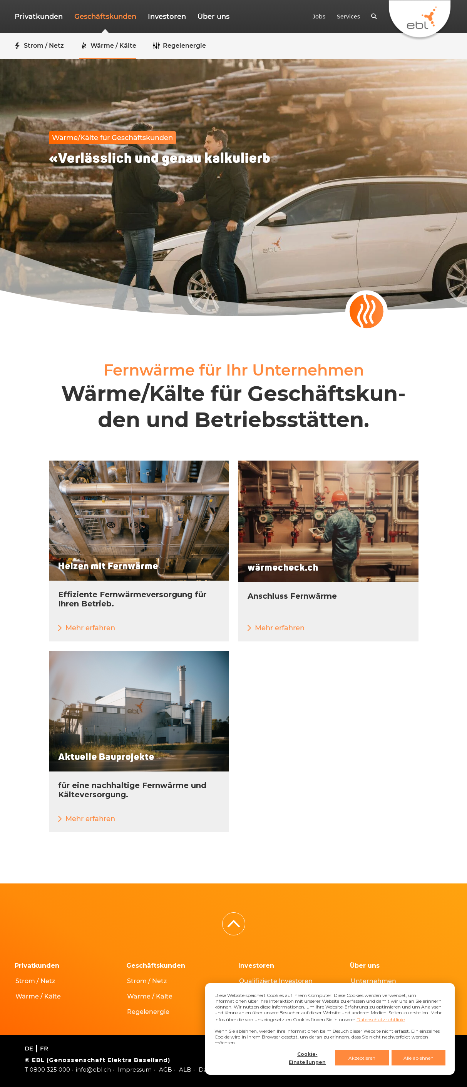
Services (348, 16)
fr (44, 1048)
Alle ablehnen (418, 1058)
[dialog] (330, 1029)
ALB (185, 1069)
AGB (165, 1069)
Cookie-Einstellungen (307, 1058)
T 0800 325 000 (47, 1069)
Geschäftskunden (105, 16)
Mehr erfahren (90, 628)
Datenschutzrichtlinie (381, 1019)
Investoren (167, 16)
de (29, 1048)
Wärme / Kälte (38, 996)
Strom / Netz (35, 981)
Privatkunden (39, 16)
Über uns (213, 16)
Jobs (319, 16)
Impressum (135, 1069)
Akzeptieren (361, 1058)
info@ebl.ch (93, 1069)
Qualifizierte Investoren (276, 981)
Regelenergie (148, 1011)
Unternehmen (373, 981)
